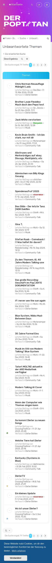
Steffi (35, 212)
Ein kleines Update (25, 493)
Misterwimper (39, 140)
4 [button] (41, 65)
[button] (45, 65)
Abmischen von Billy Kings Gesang (29, 174)
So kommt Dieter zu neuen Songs (30, 421)
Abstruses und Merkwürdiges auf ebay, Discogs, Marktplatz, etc (28, 155)
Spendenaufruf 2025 (27, 190)
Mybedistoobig (21, 247)
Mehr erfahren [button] (19, 551)
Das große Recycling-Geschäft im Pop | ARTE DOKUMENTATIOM (28, 282)
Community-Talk (32, 145)
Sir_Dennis (38, 107)
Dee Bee (37, 89)
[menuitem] (15, 4)
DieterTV (20, 475)
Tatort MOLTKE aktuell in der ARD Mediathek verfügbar (28, 369)
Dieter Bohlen (31, 94)
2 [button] (34, 65)
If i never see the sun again (30, 300)
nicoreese (38, 194)
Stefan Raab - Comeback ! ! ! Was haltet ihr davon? (30, 240)
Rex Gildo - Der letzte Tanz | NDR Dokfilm (30, 207)
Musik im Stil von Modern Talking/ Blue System (29, 349)
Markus (36, 161)
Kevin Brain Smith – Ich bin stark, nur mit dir (30, 136)
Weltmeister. (39, 464)
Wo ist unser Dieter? (26, 508)
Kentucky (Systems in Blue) (27, 459)
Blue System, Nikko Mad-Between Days (29, 316)
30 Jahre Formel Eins (27, 333)
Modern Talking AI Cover (28, 386)
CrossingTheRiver (23, 428)
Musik (27, 127)
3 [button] (37, 65)
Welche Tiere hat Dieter (28, 440)
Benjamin (37, 122)
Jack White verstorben (28, 119)
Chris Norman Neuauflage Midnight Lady (29, 85)
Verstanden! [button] (15, 558)
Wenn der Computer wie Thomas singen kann (28, 403)
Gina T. (19, 223)
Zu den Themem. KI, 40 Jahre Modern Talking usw (29, 260)
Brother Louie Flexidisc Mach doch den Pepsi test (29, 103)
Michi (35, 227)
